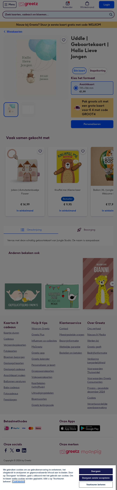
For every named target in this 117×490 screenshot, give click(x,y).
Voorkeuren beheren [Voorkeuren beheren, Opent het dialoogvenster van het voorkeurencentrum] (95, 484)
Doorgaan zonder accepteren (96, 478)
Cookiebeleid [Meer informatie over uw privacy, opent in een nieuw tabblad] (18, 481)
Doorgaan (96, 471)
